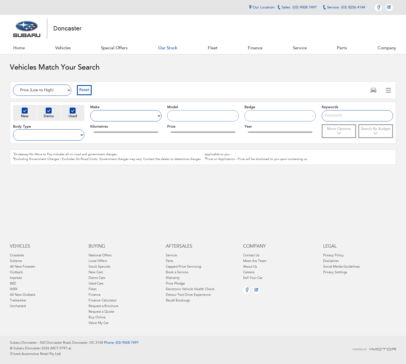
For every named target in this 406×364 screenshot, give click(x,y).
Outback (16, 272)
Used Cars (96, 283)
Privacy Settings (335, 272)
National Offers (100, 255)
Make (95, 107)
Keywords (330, 107)
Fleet (92, 289)
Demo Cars (97, 278)
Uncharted (18, 306)
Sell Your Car (252, 278)
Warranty (173, 278)
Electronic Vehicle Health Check (190, 289)
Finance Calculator (103, 300)
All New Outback (23, 295)
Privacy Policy (333, 255)
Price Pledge (175, 283)
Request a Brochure (103, 306)
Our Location (261, 7)
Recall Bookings (178, 300)
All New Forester (22, 266)
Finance (95, 295)
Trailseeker (18, 300)
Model (172, 107)
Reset (84, 90)
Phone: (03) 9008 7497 (121, 343)
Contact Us (251, 255)
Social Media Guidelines (341, 266)
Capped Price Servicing (183, 266)
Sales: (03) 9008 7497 (299, 7)
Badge (249, 107)
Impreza (16, 278)
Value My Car (99, 323)
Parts (169, 261)
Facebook (378, 7)
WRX (13, 289)
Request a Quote (101, 312)
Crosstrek (17, 255)
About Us (250, 266)
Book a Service (177, 272)
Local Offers (98, 261)
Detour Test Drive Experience (188, 295)
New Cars (96, 272)
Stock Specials (99, 266)
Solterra (16, 261)
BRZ (13, 283)
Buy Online (97, 317)
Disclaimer (331, 261)
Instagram (389, 7)
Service (171, 255)
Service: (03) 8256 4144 (346, 7)
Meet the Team (254, 261)
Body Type (22, 126)
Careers (249, 272)
